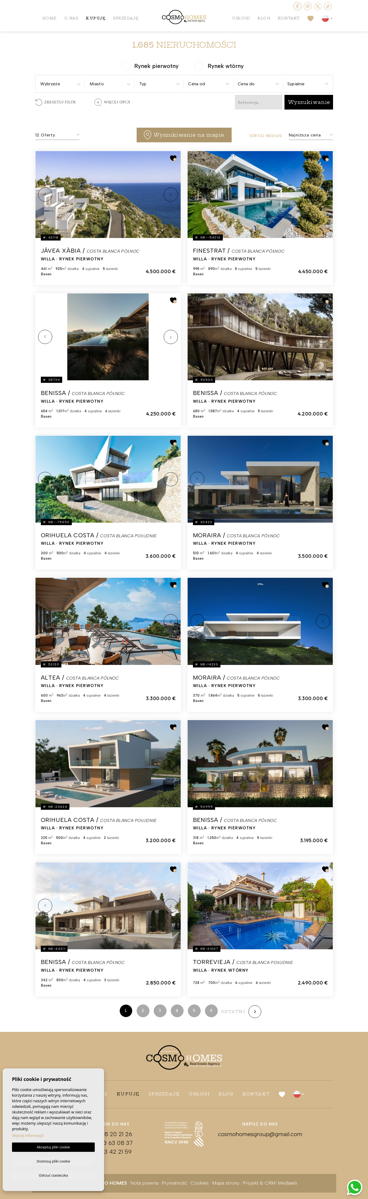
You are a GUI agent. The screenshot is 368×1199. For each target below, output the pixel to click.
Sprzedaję (127, 19)
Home (49, 19)
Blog (263, 19)
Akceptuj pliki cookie (53, 1146)
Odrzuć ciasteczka (53, 1175)
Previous (45, 194)
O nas (72, 19)
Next (171, 194)
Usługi (240, 19)
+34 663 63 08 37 (108, 1142)
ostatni (233, 1011)
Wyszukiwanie (309, 102)
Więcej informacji (27, 1134)
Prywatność (174, 1183)
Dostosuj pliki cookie (53, 1160)
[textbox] (60, 83)
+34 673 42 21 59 (108, 1151)
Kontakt (288, 19)
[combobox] (60, 82)
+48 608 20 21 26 (108, 1134)
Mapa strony (225, 1183)
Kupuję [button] (96, 19)
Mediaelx (287, 1183)
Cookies (200, 1183)
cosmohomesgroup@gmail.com (260, 1134)
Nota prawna (144, 1183)
